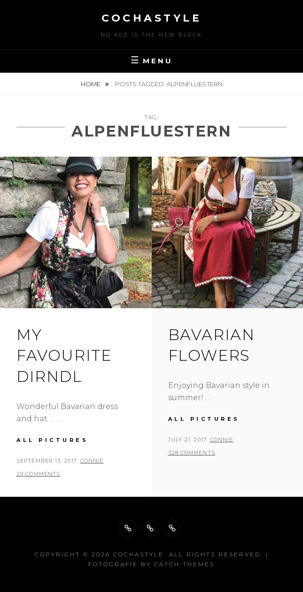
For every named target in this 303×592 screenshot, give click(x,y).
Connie (92, 460)
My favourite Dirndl (63, 356)
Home (91, 84)
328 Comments (191, 452)
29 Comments (38, 474)
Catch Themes (184, 564)
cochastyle (151, 18)
